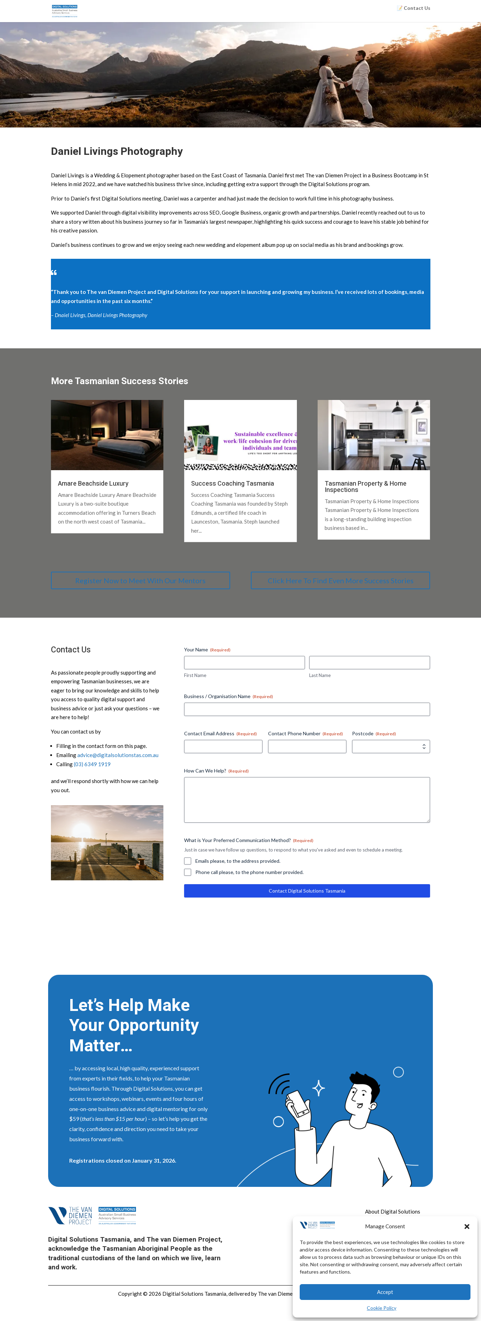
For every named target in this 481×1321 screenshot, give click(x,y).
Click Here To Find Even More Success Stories (341, 580)
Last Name (320, 675)
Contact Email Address (220, 733)
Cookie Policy (381, 1308)
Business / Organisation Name (228, 696)
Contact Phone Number (305, 733)
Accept (385, 1292)
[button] (466, 1226)
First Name (195, 675)
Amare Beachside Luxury (93, 483)
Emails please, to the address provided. (237, 861)
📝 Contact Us (413, 8)
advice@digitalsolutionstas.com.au (117, 755)
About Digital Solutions (392, 1211)
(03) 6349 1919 (92, 764)
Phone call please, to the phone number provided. (249, 872)
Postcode (374, 733)
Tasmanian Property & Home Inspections (366, 487)
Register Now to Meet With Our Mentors (140, 580)
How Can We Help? (216, 771)
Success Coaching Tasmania (232, 483)
